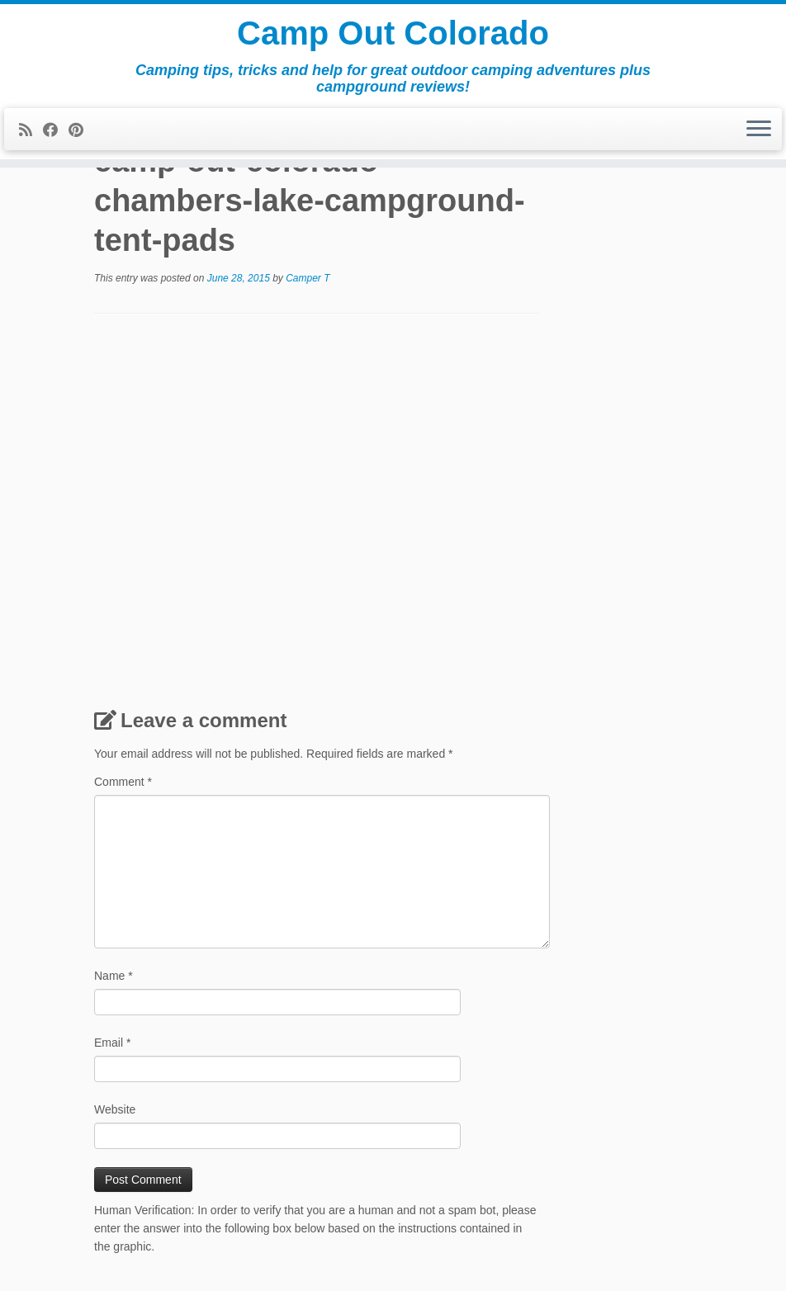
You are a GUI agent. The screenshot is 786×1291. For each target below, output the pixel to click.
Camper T (307, 278)
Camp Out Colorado (393, 33)
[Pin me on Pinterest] (81, 130)
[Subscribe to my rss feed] (31, 130)
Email (112, 1042)
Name (113, 975)
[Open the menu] (758, 129)
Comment (123, 781)
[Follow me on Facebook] (56, 130)
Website (114, 1109)
